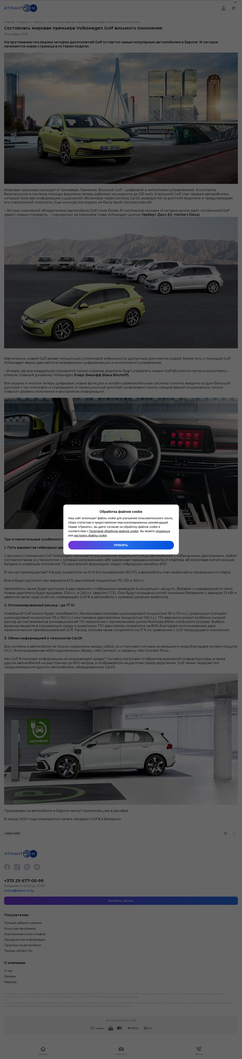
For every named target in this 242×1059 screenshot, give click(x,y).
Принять (121, 545)
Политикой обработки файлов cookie (113, 531)
